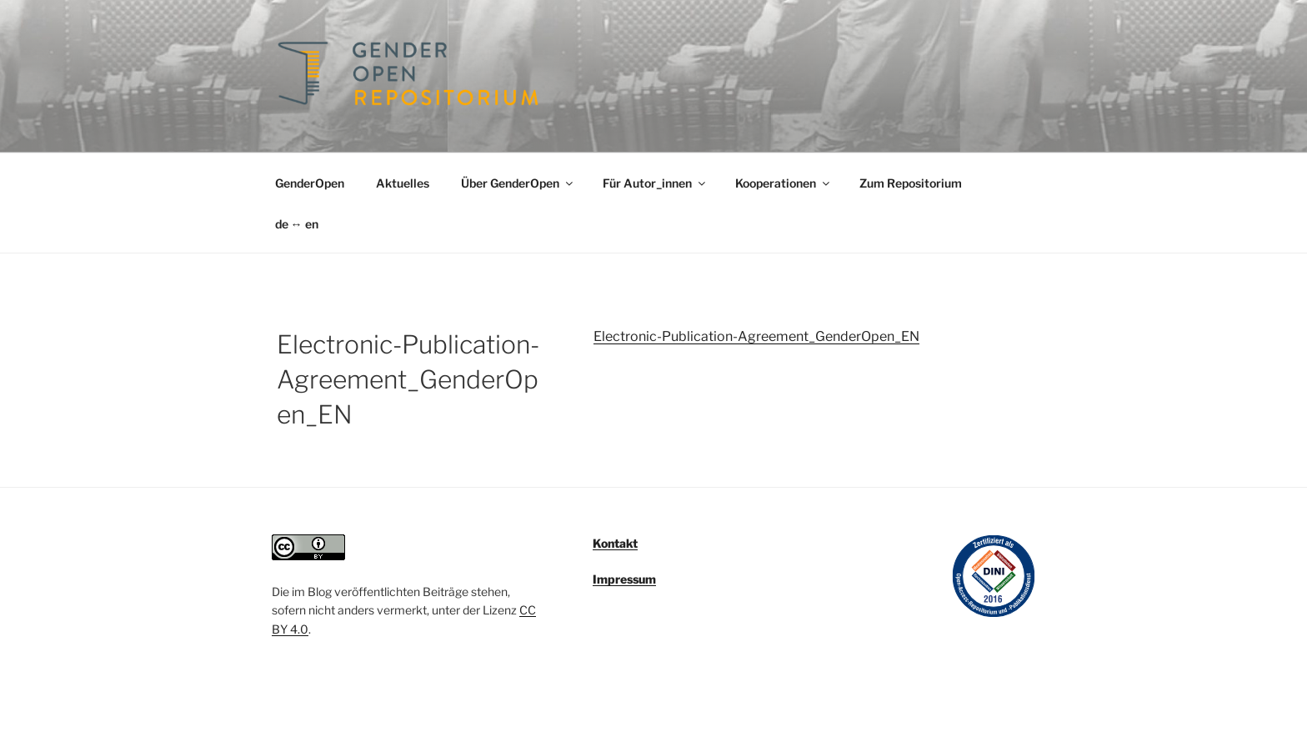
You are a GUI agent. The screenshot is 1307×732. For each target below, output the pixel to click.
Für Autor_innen (655, 183)
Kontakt (615, 543)
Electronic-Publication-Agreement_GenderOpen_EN (756, 336)
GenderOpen (309, 183)
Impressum (624, 579)
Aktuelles (402, 183)
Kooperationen (783, 183)
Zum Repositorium (910, 183)
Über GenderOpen (518, 183)
